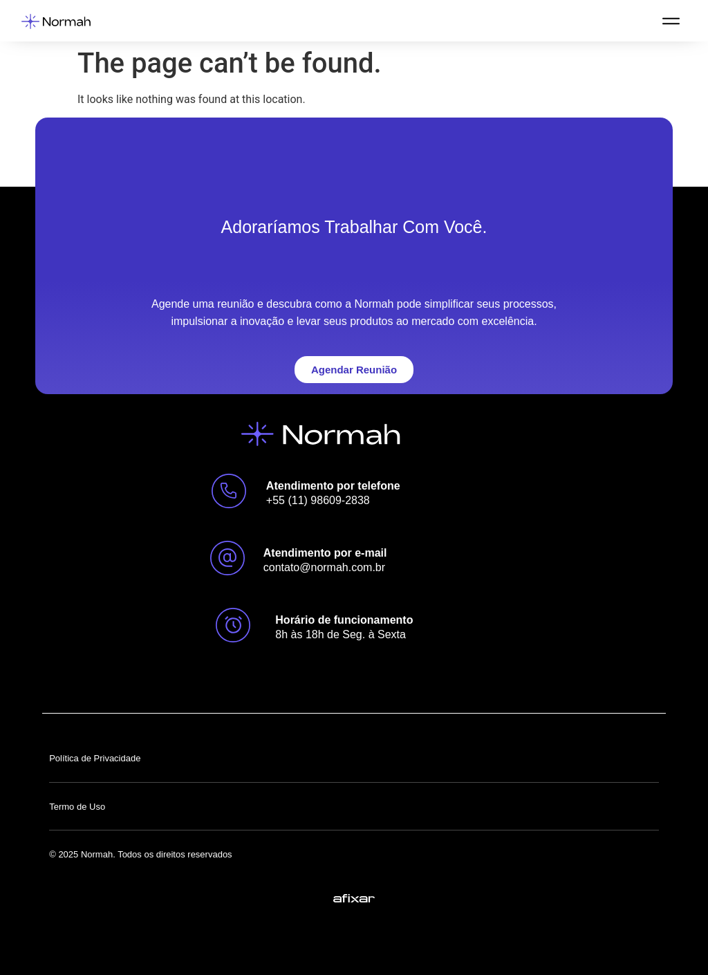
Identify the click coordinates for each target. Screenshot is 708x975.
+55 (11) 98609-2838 (318, 500)
